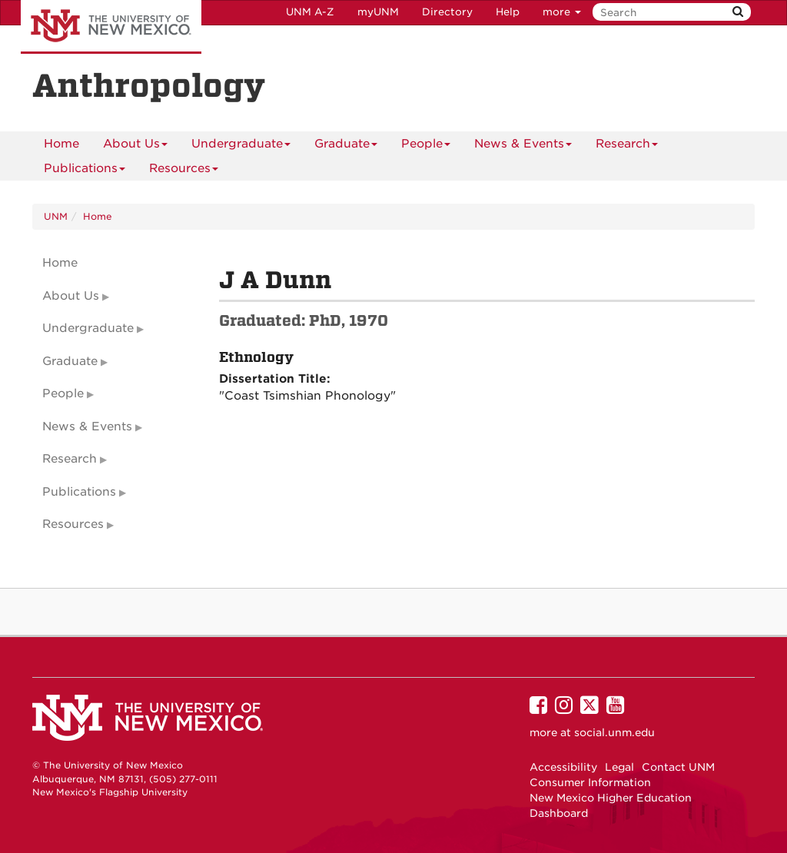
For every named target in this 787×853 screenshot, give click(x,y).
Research (627, 146)
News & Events (523, 146)
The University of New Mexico (111, 27)
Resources (183, 171)
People (425, 146)
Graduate (345, 146)
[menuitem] (61, 143)
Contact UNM (678, 767)
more (562, 12)
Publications (84, 171)
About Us (135, 146)
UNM (56, 216)
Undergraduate (241, 146)
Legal (619, 767)
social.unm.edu (614, 732)
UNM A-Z (310, 12)
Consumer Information (590, 782)
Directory (447, 12)
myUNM (378, 12)
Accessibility (563, 767)
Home (61, 144)
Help (508, 12)
